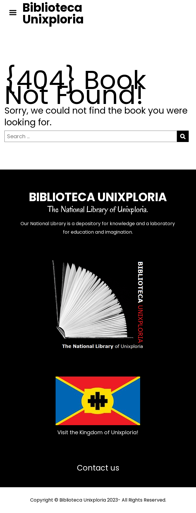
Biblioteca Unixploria (53, 13)
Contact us (98, 468)
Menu (15, 12)
